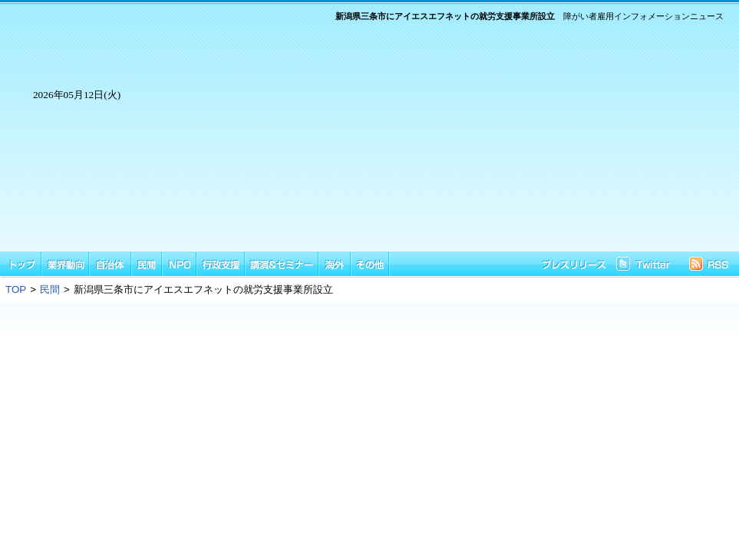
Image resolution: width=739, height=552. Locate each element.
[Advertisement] (438, 144)
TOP (15, 289)
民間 (50, 289)
